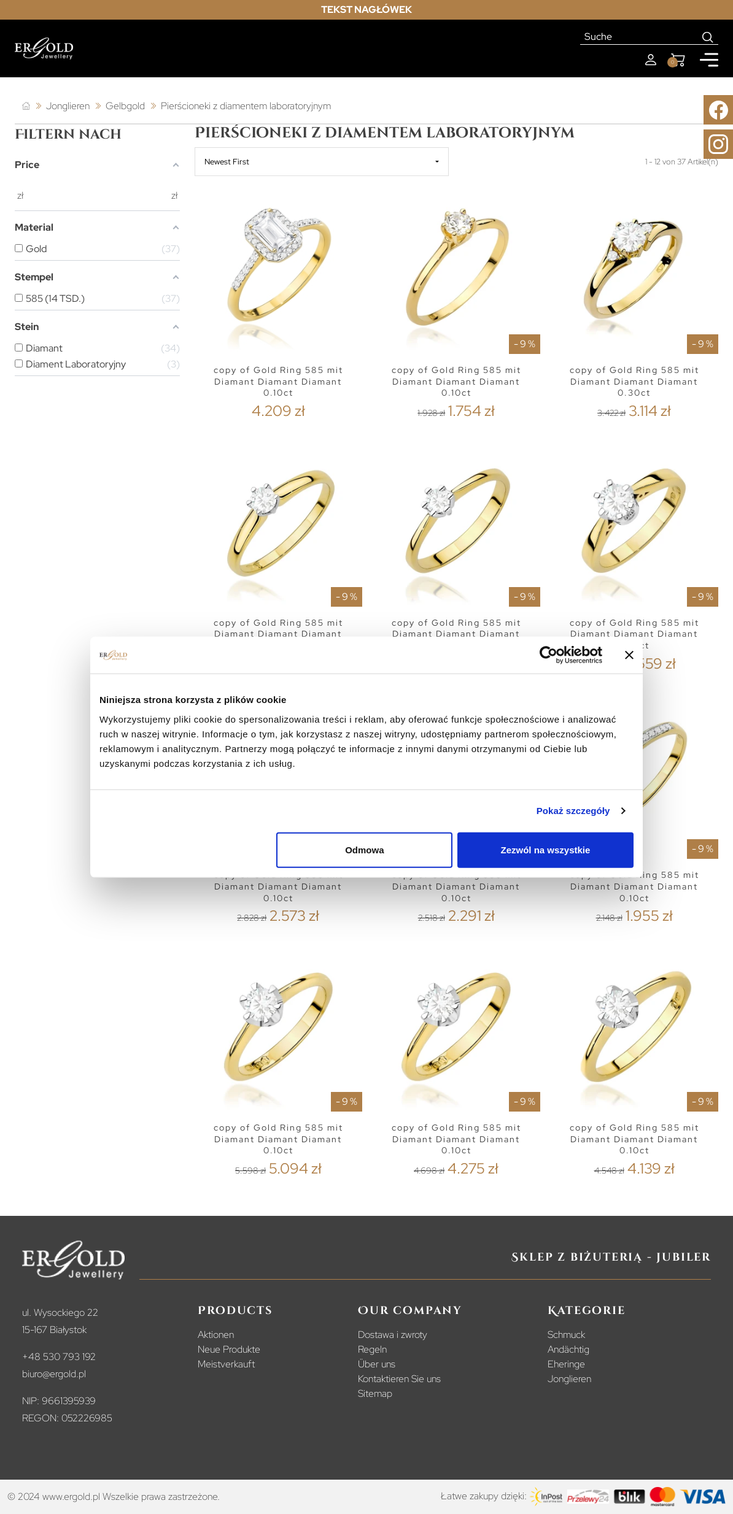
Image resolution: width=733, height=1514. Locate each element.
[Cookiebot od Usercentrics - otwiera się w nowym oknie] (548, 655)
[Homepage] (44, 48)
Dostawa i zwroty (392, 1334)
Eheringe (566, 1364)
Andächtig (568, 1349)
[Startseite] (26, 106)
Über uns (376, 1364)
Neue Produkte (229, 1349)
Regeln (372, 1349)
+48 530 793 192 (59, 1356)
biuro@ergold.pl (54, 1373)
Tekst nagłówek (366, 9)
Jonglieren (569, 1378)
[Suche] (639, 36)
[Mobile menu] (709, 59)
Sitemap (375, 1393)
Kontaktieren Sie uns (399, 1378)
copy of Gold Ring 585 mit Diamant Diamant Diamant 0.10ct (278, 381)
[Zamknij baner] (629, 655)
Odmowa (364, 849)
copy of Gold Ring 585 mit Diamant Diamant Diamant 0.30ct (634, 381)
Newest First (226, 161)
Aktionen (216, 1334)
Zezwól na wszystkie (546, 849)
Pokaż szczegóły (573, 810)
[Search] (708, 36)
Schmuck (566, 1334)
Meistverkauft (226, 1364)
